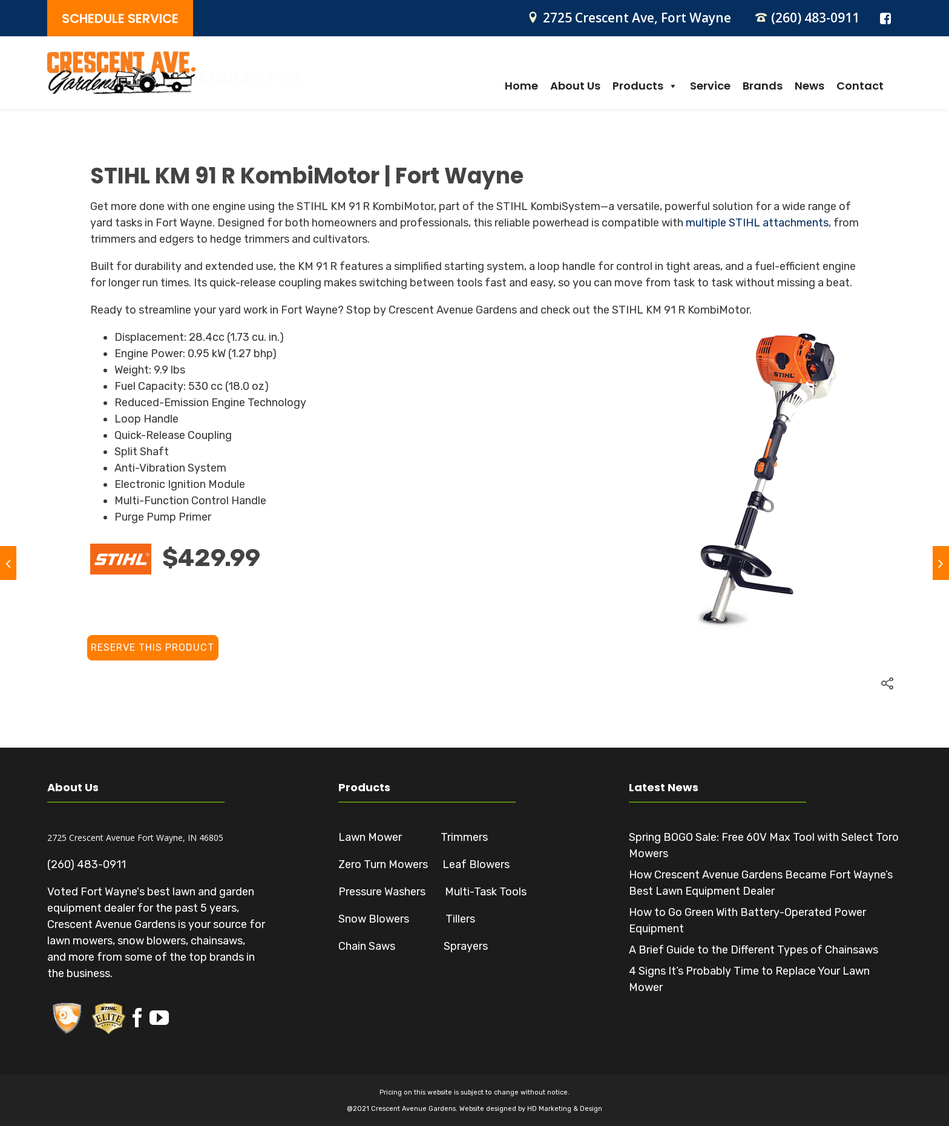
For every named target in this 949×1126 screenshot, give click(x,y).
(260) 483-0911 (815, 17)
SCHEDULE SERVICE (120, 18)
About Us (575, 86)
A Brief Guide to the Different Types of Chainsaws (753, 949)
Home (521, 86)
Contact (860, 86)
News (809, 86)
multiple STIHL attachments (757, 222)
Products (645, 86)
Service (710, 86)
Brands (763, 86)
